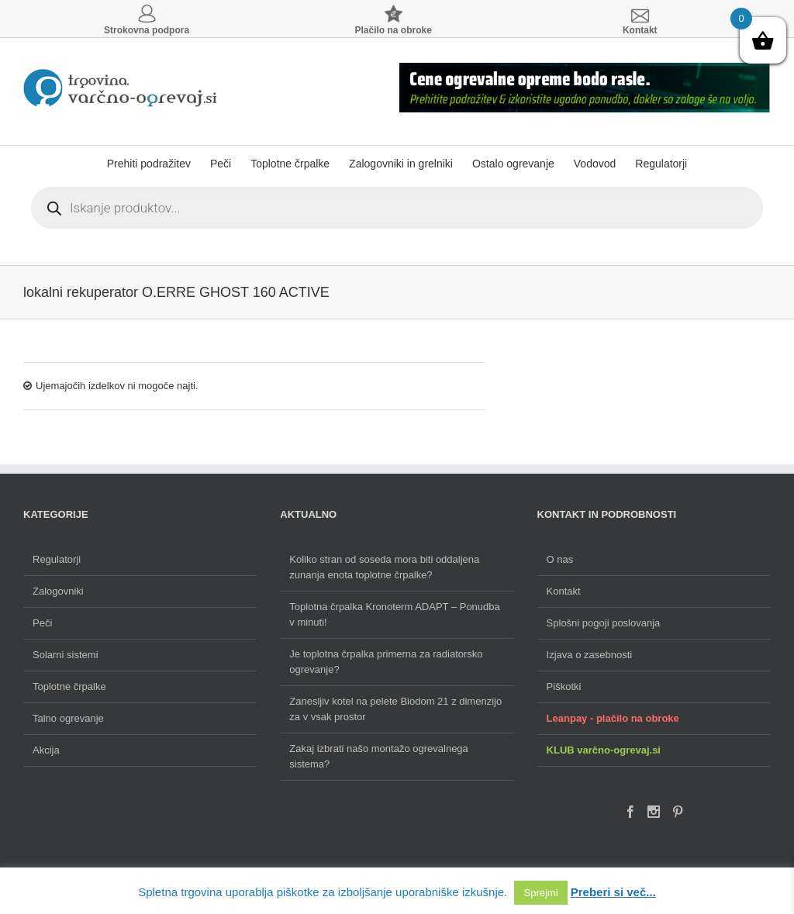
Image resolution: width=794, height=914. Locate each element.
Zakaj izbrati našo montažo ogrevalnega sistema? (378, 756)
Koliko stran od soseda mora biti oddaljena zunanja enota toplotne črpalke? (384, 567)
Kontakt (564, 591)
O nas (560, 559)
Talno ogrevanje (68, 718)
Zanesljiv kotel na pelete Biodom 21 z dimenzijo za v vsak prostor (395, 709)
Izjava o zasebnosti (590, 654)
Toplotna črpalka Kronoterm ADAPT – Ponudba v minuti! (394, 614)
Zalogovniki (58, 591)
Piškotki (564, 686)
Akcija (46, 750)
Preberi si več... (613, 891)
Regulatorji (57, 559)
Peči (42, 623)
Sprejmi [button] (540, 892)
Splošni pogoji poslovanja (604, 623)
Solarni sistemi (65, 654)
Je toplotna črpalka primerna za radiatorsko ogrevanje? (385, 661)
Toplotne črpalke (69, 686)
